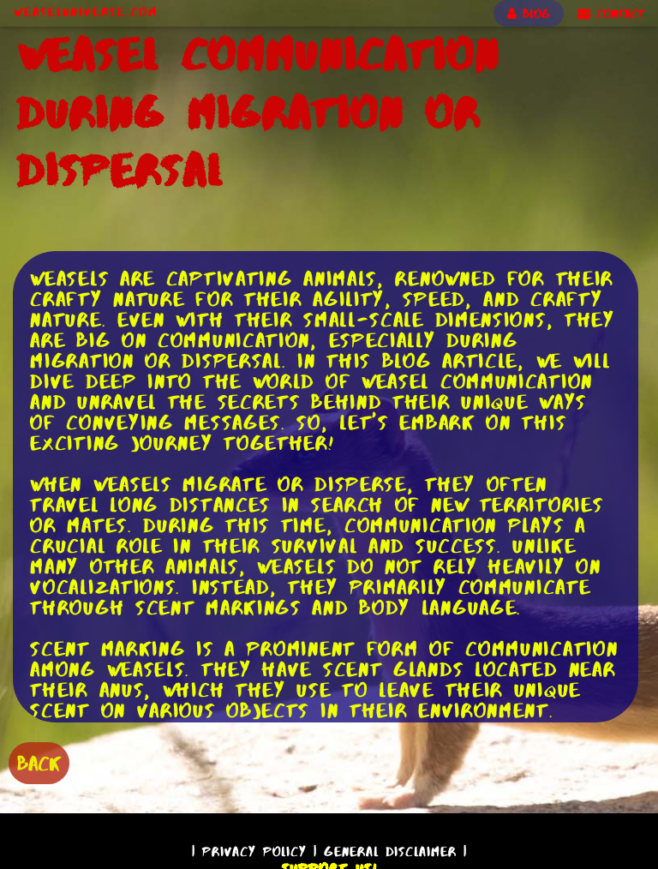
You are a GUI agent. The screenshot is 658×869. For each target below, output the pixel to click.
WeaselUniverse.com (86, 12)
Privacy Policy (254, 851)
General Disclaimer (390, 851)
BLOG (528, 13)
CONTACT (610, 13)
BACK (39, 763)
